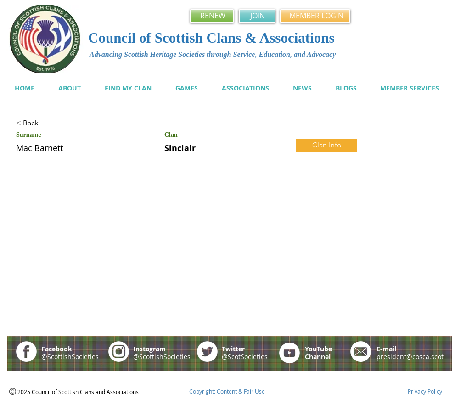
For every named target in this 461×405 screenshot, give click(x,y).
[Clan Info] (326, 145)
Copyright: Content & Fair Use (227, 391)
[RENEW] (212, 16)
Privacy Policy (425, 391)
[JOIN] (257, 16)
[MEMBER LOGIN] (315, 16)
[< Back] (48, 123)
